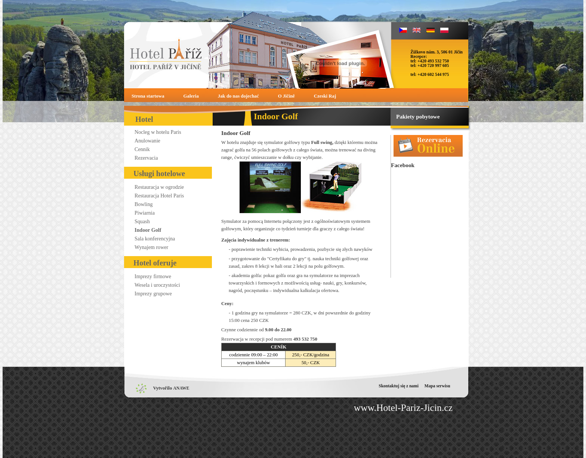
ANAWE (181, 388)
